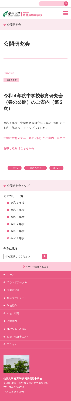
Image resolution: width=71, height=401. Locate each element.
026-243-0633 (16, 387)
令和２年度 (18, 224)
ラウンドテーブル (17, 282)
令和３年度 (18, 231)
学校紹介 (12, 305)
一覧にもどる (35, 168)
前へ (14, 168)
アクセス (12, 344)
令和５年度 (18, 217)
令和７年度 (18, 202)
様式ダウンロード (17, 297)
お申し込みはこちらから (19, 148)
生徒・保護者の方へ (18, 336)
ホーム (10, 274)
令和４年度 (18, 238)
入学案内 (12, 321)
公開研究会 (13, 290)
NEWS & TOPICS (16, 328)
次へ (56, 168)
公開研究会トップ (18, 185)
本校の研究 (13, 313)
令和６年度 (18, 209)
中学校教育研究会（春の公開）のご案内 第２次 (34, 138)
